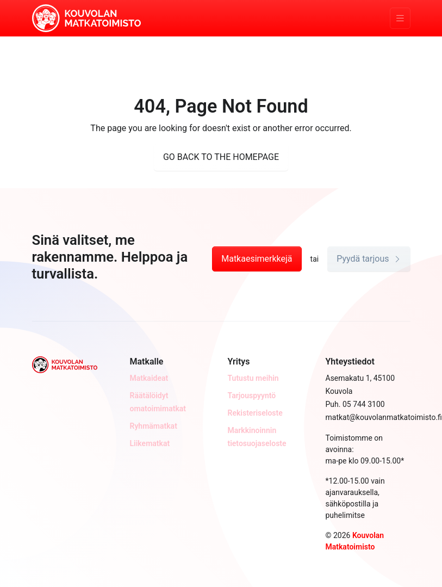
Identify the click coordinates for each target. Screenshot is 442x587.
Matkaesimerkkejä (256, 259)
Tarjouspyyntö (252, 395)
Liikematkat (150, 443)
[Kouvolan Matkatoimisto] (86, 17)
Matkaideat (149, 378)
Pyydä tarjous (369, 259)
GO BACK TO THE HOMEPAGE (221, 157)
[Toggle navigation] (400, 18)
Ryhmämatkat (153, 426)
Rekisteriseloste (255, 413)
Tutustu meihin (253, 378)
